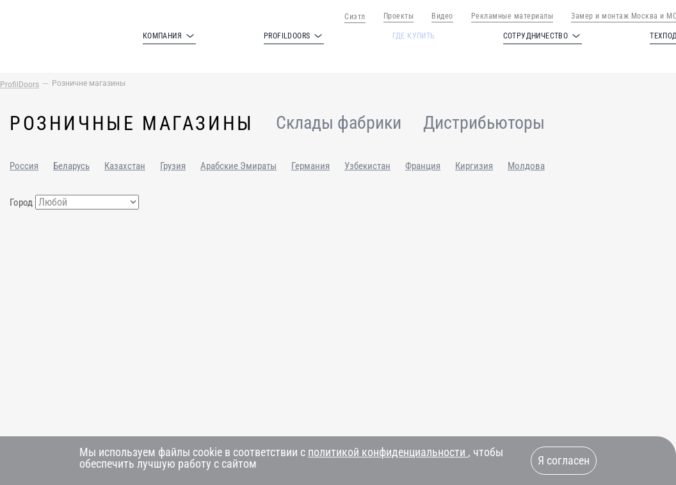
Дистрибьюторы (484, 123)
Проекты (398, 16)
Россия (24, 166)
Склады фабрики (338, 123)
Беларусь (71, 166)
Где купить (413, 35)
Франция (422, 166)
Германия (310, 166)
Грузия (173, 166)
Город (21, 202)
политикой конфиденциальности (388, 452)
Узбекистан (367, 166)
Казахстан (124, 166)
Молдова (526, 166)
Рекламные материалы (512, 16)
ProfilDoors (19, 84)
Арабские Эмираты (238, 166)
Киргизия (474, 166)
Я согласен (564, 460)
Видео (442, 16)
